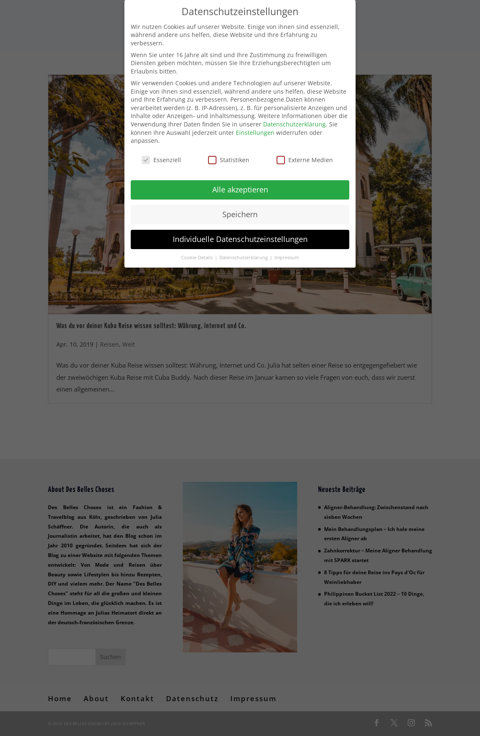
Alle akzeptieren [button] (240, 184)
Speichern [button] (240, 209)
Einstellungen (255, 127)
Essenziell (161, 154)
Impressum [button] (286, 252)
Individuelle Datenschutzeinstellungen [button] (240, 234)
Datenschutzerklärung (294, 119)
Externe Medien (305, 154)
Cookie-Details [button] (197, 252)
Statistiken (228, 154)
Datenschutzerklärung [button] (244, 252)
